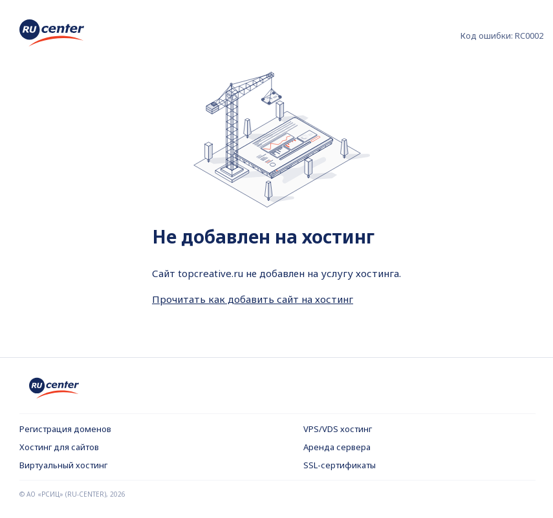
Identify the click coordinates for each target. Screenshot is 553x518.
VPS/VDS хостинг (337, 429)
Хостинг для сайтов (59, 447)
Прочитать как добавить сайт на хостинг (252, 299)
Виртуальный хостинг (63, 465)
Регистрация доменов (65, 429)
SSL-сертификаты (339, 465)
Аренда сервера (337, 447)
